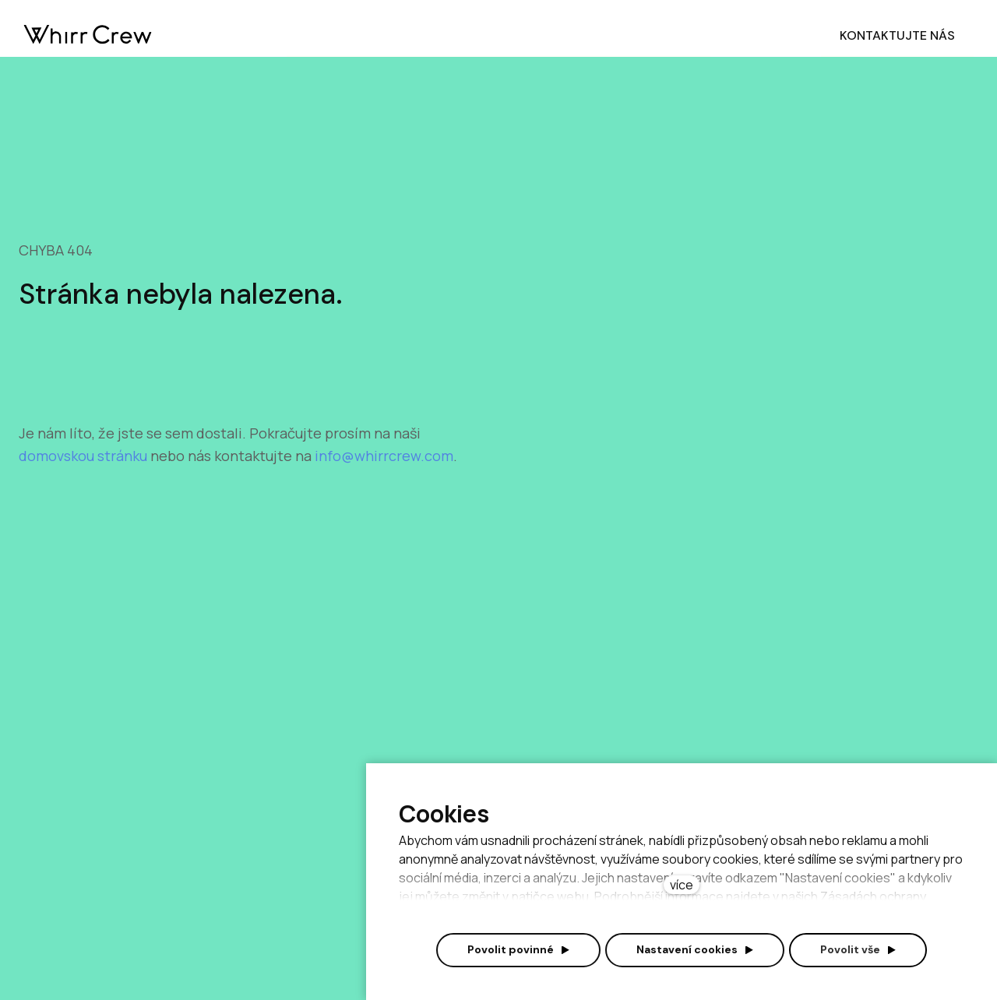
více (681, 884)
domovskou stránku (84, 455)
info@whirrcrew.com (384, 455)
